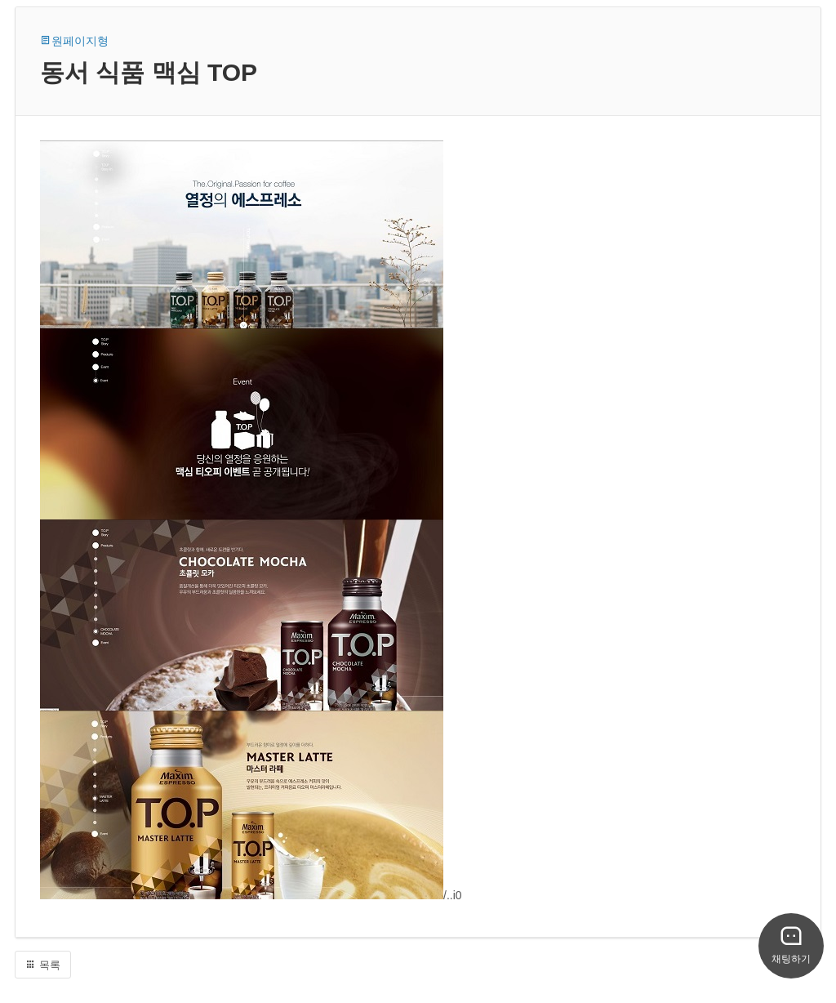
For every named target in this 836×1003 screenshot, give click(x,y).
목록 (42, 965)
